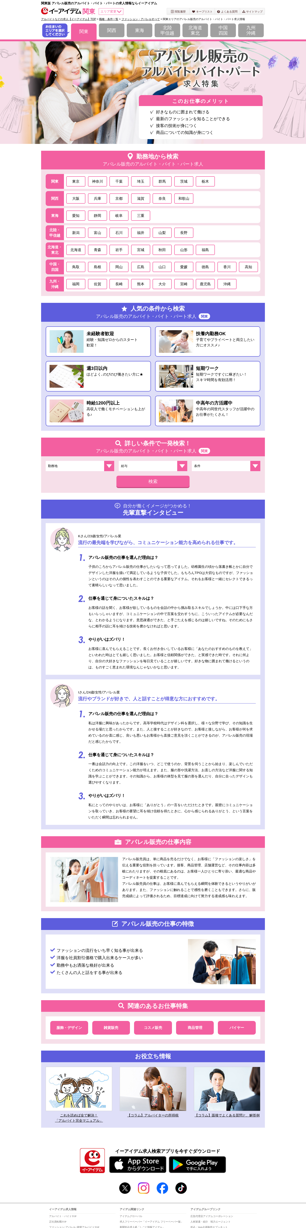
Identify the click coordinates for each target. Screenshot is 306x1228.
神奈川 (97, 181)
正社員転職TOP (57, 1221)
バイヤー (237, 1028)
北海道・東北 (54, 249)
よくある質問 (227, 11)
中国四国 (223, 30)
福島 (205, 250)
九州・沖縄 (54, 284)
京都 (119, 198)
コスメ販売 (153, 1028)
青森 (97, 250)
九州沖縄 (251, 30)
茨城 (183, 181)
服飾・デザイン (69, 1028)
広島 (140, 267)
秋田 (162, 250)
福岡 (75, 284)
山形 (183, 250)
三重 (140, 216)
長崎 (119, 284)
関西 (111, 30)
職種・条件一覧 (108, 19)
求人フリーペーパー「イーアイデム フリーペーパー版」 (151, 1221)
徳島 (205, 267)
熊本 (140, 284)
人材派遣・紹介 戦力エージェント (210, 1221)
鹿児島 (205, 284)
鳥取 (75, 267)
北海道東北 (195, 30)
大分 (162, 284)
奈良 (162, 198)
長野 (183, 233)
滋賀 (140, 198)
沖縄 (227, 284)
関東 (83, 31)
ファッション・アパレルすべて (140, 19)
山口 (162, 267)
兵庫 (97, 198)
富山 (97, 233)
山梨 (162, 233)
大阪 (75, 198)
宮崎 (183, 284)
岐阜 (119, 216)
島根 (97, 267)
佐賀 (97, 284)
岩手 (119, 250)
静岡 (97, 216)
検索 (153, 481)
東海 (139, 30)
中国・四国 (54, 267)
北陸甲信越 (167, 30)
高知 (248, 267)
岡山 (119, 267)
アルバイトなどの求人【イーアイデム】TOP (68, 19)
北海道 (75, 250)
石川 (119, 233)
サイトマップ (252, 11)
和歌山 (183, 198)
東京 (75, 181)
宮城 (140, 250)
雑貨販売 (111, 1028)
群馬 (162, 181)
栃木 (205, 181)
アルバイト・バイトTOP (62, 1216)
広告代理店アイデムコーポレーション (211, 1216)
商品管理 (195, 1028)
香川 (227, 267)
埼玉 (140, 181)
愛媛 (183, 267)
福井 (140, 233)
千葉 (119, 181)
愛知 (75, 216)
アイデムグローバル (131, 1216)
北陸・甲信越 (54, 232)
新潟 (75, 233)
